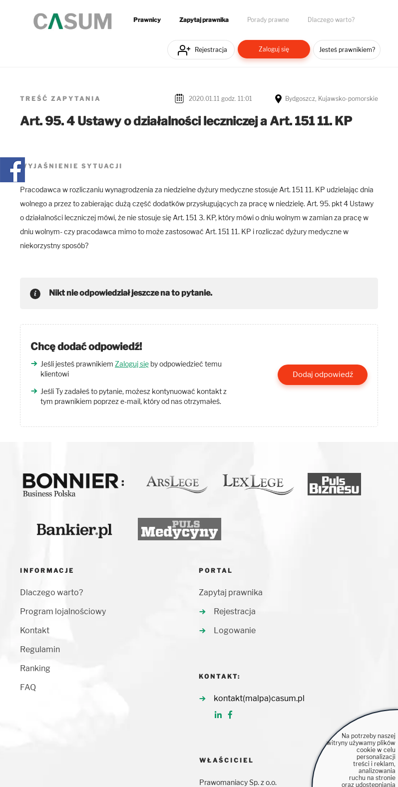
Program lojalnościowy (63, 611)
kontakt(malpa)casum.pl (259, 698)
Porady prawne (268, 19)
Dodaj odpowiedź (323, 374)
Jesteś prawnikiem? (347, 49)
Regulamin (40, 649)
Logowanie (235, 630)
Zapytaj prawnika (204, 19)
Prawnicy (147, 19)
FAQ (28, 687)
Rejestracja (211, 49)
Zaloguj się (274, 49)
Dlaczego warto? (331, 19)
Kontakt (34, 630)
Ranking (35, 668)
